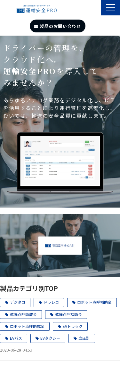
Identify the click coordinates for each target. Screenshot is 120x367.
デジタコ (17, 302)
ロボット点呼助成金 (27, 326)
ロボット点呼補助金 (94, 302)
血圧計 (84, 338)
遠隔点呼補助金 (68, 314)
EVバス (16, 338)
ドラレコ (51, 302)
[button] (110, 7)
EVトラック (73, 326)
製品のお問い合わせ (60, 26)
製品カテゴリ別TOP (29, 288)
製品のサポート (95, 8)
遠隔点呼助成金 (23, 314)
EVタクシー (50, 338)
